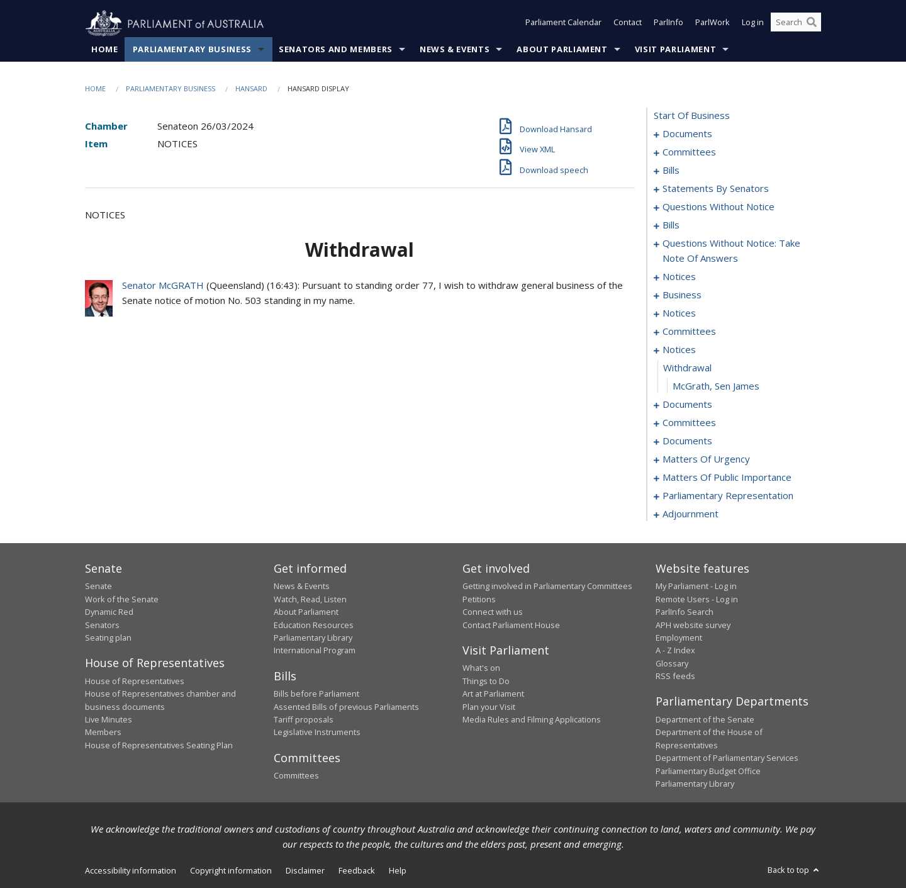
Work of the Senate (122, 599)
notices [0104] (679, 313)
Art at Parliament (493, 694)
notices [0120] (679, 350)
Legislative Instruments (317, 732)
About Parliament (562, 49)
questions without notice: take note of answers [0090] (731, 251)
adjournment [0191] (691, 514)
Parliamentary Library (313, 638)
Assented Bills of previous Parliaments (346, 706)
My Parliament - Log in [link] (696, 586)
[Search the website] (796, 23)
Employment (679, 638)
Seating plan (108, 638)
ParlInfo (668, 24)
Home (104, 49)
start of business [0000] (692, 116)
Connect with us (492, 612)
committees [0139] (689, 423)
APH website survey (693, 625)
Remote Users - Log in (697, 599)
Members (103, 732)
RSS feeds (675, 676)
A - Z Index (675, 650)
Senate (98, 586)
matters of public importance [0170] (727, 477)
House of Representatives (134, 681)
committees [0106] (689, 331)
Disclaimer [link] (305, 871)
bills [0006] (671, 170)
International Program (314, 650)
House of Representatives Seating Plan (159, 745)
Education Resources (314, 625)
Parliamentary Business (192, 49)
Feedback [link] (356, 871)
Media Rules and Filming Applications (531, 720)
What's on (481, 668)
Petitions (479, 599)
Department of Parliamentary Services (727, 758)
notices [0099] (679, 277)
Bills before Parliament (316, 694)
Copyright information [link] (231, 871)
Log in (753, 24)
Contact (627, 24)
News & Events (454, 49)
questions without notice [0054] (719, 207)
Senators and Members (336, 49)
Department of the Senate (705, 720)
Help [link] (397, 871)
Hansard (251, 89)
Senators (102, 625)
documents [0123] (687, 404)
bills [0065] (671, 225)
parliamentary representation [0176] (728, 496)
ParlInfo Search (684, 612)
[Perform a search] (811, 23)
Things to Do (486, 681)
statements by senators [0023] (716, 189)
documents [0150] (687, 441)
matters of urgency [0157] (706, 459)
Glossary (672, 663)
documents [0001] (687, 134)
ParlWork (712, 24)
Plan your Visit (488, 706)
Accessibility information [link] (130, 871)
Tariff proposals (303, 720)
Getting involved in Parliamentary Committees (547, 586)
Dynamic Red (109, 612)
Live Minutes (108, 720)
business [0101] (682, 295)
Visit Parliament (675, 49)
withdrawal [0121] (687, 368)
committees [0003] (689, 152)
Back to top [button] (794, 870)
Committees (296, 776)
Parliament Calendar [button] (563, 24)
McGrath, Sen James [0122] (716, 386)
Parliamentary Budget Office (708, 771)
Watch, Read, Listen (310, 599)
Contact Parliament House (511, 625)
